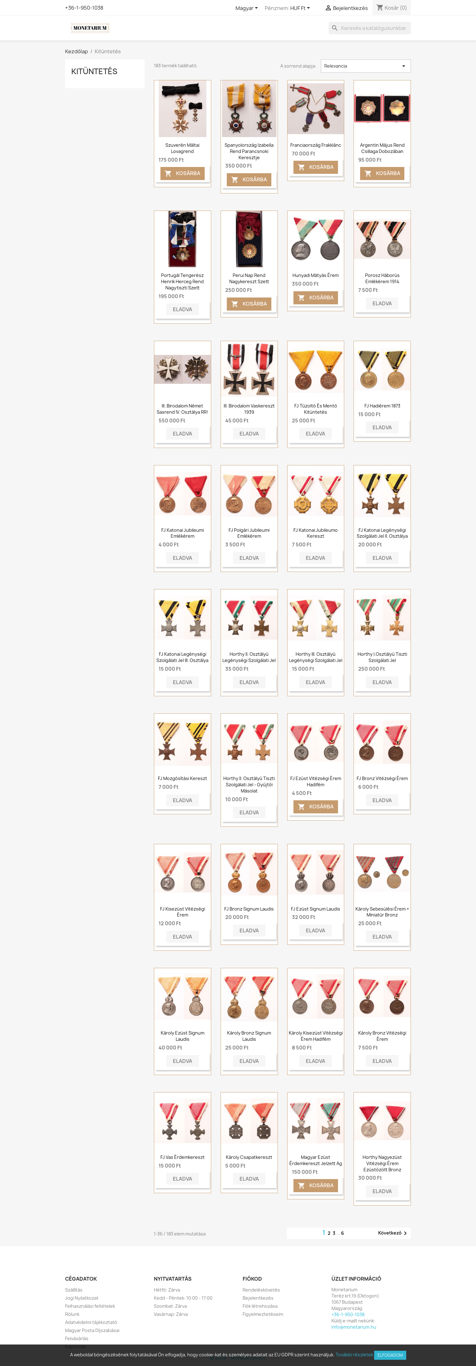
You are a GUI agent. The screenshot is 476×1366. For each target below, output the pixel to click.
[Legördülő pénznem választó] (301, 8)
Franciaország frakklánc (315, 145)
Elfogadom (390, 1355)
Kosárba (182, 174)
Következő (393, 1233)
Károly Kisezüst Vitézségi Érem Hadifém (316, 1036)
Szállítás (74, 1290)
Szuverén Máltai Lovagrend (182, 148)
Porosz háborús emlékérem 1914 (382, 278)
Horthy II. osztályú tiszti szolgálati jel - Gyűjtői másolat (249, 784)
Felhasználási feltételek (90, 1306)
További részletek (354, 1355)
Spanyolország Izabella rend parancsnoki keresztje (249, 151)
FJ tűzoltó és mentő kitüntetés (315, 409)
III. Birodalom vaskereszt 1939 (249, 409)
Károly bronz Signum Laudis (249, 1036)
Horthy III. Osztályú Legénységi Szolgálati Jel (315, 657)
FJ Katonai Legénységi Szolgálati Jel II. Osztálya (382, 533)
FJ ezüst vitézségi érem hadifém (315, 781)
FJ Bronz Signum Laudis (249, 909)
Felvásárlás (76, 1338)
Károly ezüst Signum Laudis (182, 1036)
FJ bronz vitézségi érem (382, 778)
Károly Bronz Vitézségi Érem (382, 1036)
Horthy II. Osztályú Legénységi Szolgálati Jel (249, 657)
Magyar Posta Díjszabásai (92, 1330)
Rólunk (72, 1314)
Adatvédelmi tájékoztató (91, 1322)
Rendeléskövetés (261, 1290)
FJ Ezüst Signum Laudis (315, 909)
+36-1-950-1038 (84, 7)
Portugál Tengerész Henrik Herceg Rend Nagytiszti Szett (182, 281)
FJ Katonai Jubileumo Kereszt (315, 533)
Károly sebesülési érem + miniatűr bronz (382, 912)
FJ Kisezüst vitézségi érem (182, 912)
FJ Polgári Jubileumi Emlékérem (249, 533)
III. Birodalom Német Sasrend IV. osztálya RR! (182, 409)
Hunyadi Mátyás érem (316, 275)
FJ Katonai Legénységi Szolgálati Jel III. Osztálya (182, 657)
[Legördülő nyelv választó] (248, 8)
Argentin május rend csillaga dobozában (382, 148)
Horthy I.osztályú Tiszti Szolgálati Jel (382, 657)
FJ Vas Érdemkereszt (182, 1157)
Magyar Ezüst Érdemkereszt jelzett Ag (315, 1160)
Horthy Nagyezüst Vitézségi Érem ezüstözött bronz (382, 1163)
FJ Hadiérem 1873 (382, 406)
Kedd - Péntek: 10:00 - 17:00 (183, 1298)
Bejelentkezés (258, 1298)
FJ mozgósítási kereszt (182, 778)
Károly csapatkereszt (249, 1157)
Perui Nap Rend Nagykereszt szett (249, 278)
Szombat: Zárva (170, 1306)
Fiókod (252, 1278)
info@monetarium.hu (353, 1327)
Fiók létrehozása (260, 1306)
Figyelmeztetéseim (263, 1314)
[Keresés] (370, 28)
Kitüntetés (94, 71)
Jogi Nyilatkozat (81, 1298)
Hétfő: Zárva (167, 1290)
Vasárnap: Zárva (171, 1314)
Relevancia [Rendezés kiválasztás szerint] (365, 66)
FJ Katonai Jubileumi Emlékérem (182, 533)
